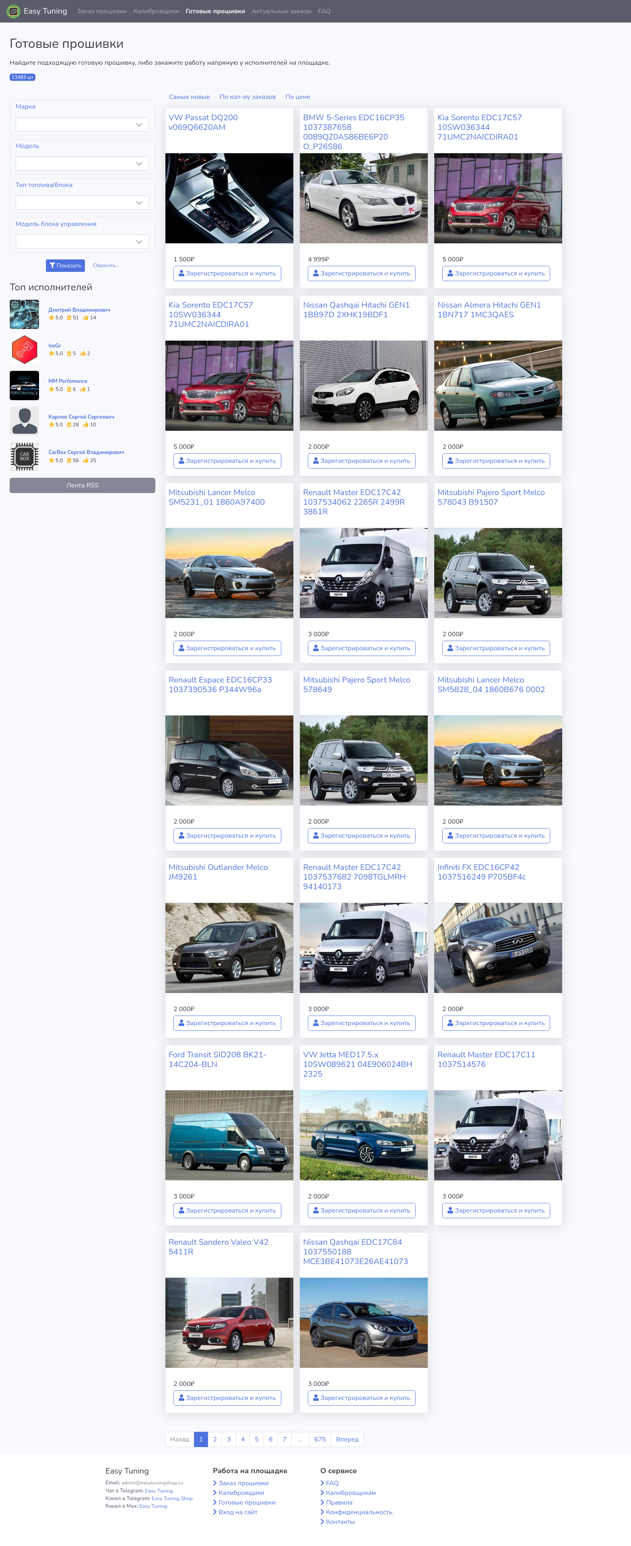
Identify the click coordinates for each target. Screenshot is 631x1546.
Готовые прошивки (215, 11)
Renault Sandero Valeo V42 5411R (219, 1247)
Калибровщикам (351, 1492)
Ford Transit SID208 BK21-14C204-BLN (217, 1059)
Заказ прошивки (102, 11)
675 (320, 1439)
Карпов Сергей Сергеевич (81, 417)
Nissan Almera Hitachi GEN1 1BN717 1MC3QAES (489, 310)
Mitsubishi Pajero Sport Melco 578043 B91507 (491, 497)
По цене (297, 97)
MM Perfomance (68, 381)
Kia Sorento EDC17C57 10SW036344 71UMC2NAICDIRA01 (479, 127)
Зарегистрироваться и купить (227, 273)
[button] (618, 11)
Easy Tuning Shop (172, 1498)
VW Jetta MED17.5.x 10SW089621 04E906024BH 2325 (357, 1064)
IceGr (55, 345)
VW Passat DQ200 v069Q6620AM (203, 122)
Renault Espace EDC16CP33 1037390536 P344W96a (220, 684)
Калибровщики (156, 11)
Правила (339, 1502)
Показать (65, 265)
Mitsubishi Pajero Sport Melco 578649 (356, 684)
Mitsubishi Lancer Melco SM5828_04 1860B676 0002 (491, 684)
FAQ (324, 11)
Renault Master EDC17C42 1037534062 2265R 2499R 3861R (354, 502)
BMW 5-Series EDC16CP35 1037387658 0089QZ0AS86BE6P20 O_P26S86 (353, 132)
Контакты (340, 1521)
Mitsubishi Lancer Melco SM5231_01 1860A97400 (217, 497)
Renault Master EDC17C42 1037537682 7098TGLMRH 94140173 (354, 877)
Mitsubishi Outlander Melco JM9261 (218, 872)
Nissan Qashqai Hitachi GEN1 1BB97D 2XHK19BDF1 (356, 310)
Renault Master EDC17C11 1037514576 (486, 1059)
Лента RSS (82, 485)
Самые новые (189, 97)
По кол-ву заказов (248, 97)
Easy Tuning (45, 11)
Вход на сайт (238, 1512)
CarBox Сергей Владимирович (86, 452)
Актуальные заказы (281, 11)
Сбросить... (106, 265)
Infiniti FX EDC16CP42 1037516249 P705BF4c (481, 872)
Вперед (347, 1439)
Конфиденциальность (359, 1512)
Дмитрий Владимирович (79, 310)
